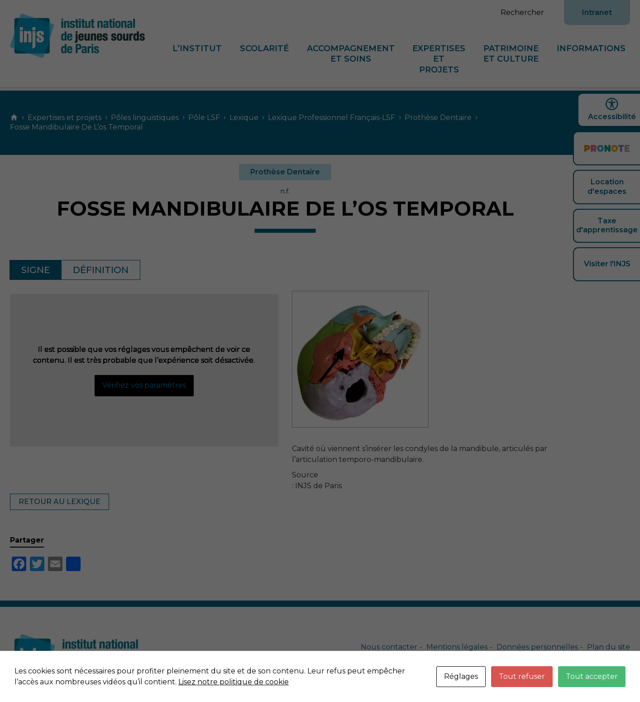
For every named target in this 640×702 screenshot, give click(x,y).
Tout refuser (522, 676)
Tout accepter (592, 676)
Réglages (461, 676)
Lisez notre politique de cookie (233, 682)
